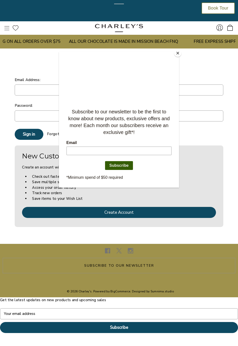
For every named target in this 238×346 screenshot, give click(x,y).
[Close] (177, 53)
